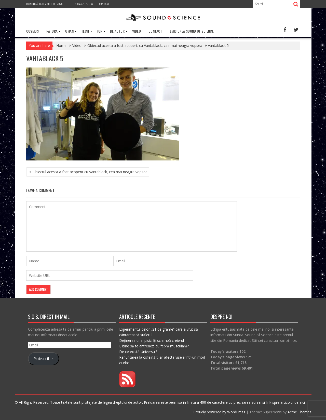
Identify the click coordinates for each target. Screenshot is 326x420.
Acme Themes (299, 412)
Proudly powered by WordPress (219, 412)
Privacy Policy (84, 4)
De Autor (117, 31)
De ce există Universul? (138, 351)
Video (136, 31)
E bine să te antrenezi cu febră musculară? (154, 346)
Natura (52, 31)
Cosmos (32, 31)
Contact (104, 4)
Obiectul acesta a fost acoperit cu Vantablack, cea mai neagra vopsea (90, 171)
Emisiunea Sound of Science (192, 31)
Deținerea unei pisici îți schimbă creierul (151, 340)
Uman (69, 31)
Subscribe (43, 358)
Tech (85, 31)
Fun (99, 31)
